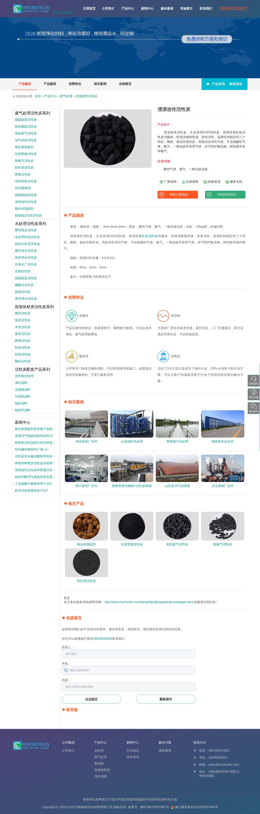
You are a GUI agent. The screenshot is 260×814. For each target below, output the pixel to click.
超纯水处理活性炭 (27, 244)
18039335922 (225, 194)
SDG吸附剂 (23, 188)
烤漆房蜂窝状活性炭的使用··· (35, 463)
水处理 (99, 750)
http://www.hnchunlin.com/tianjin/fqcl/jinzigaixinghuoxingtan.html (148, 602)
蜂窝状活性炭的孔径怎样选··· (35, 442)
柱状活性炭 (150, 236)
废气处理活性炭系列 (32, 113)
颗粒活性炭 (23, 361)
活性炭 (128, 799)
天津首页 (89, 8)
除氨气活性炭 (24, 160)
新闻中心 (147, 8)
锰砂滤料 (21, 403)
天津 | (56, 12)
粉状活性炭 (23, 354)
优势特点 (75, 83)
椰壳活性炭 (23, 313)
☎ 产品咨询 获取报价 (224, 84)
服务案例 (167, 8)
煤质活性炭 (23, 320)
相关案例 (100, 83)
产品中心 (127, 8)
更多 (67, 598)
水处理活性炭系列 (30, 223)
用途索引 (186, 8)
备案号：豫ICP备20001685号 (148, 807)
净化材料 (161, 799)
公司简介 (108, 8)
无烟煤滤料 (23, 389)
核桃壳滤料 (23, 410)
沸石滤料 (21, 382)
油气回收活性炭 (26, 140)
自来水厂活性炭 (26, 264)
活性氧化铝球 (24, 376)
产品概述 (25, 83)
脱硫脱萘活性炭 (26, 119)
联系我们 (206, 8)
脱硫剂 (141, 799)
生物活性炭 (23, 271)
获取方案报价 (177, 194)
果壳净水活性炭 (26, 298)
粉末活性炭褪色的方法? (31, 490)
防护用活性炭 (24, 167)
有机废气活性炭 (26, 133)
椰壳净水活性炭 (26, 250)
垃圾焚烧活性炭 (26, 154)
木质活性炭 (23, 327)
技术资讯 (133, 757)
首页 (38, 96)
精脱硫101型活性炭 (28, 215)
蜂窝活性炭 (23, 174)
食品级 (99, 763)
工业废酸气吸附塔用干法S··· (34, 483)
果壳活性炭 (23, 333)
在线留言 (125, 83)
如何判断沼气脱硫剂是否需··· (35, 477)
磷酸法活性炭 (24, 285)
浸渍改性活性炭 (86, 96)
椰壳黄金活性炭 (26, 230)
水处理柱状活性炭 (27, 237)
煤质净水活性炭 (26, 257)
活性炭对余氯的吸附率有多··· (35, 456)
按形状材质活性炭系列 (34, 307)
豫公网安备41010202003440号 (196, 807)
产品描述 (50, 83)
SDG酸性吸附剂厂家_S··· (32, 449)
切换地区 (66, 12)
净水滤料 (100, 776)
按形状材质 (102, 770)
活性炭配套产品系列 (32, 369)
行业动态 (133, 750)
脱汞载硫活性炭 (26, 126)
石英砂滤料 (23, 396)
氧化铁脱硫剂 (24, 147)
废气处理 (66, 96)
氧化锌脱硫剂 (24, 208)
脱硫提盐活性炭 (26, 278)
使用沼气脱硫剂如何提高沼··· (35, 435)
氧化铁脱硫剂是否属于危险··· (35, 429)
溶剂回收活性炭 (26, 181)
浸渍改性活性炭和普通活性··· (35, 470)
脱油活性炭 (23, 291)
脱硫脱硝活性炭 (26, 195)
